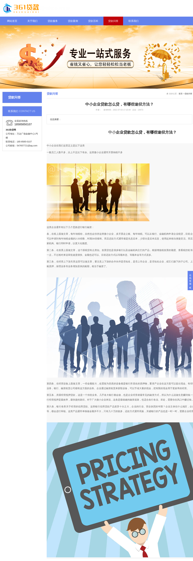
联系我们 (133, 21)
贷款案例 (73, 21)
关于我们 (32, 21)
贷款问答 (113, 21)
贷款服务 (53, 21)
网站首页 (12, 21)
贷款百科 (93, 21)
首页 (180, 94)
